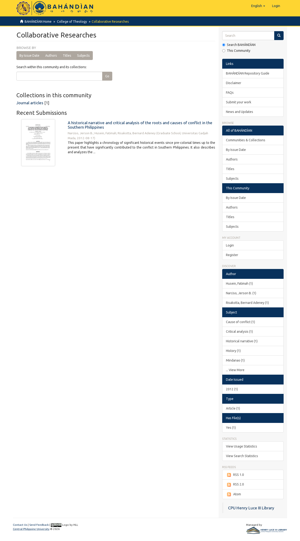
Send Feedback (39, 524)
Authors (51, 55)
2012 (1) (232, 389)
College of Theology (71, 21)
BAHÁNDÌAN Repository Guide (247, 73)
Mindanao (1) (235, 360)
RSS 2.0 (235, 484)
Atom (233, 494)
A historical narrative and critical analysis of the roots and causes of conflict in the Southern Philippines (140, 124)
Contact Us (20, 524)
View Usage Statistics (241, 446)
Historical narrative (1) (242, 341)
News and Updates (239, 112)
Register (232, 255)
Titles (67, 55)
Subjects (83, 55)
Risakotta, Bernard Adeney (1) (247, 303)
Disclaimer (233, 83)
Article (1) (233, 408)
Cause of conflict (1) (240, 322)
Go (107, 76)
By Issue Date (29, 55)
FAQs (230, 92)
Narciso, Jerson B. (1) (241, 293)
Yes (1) (231, 427)
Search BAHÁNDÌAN (238, 45)
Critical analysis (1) (239, 331)
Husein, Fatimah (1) (239, 283)
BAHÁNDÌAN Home (38, 21)
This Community (236, 50)
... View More (235, 370)
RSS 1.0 (235, 475)
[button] (258, 6)
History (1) (233, 351)
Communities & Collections (245, 140)
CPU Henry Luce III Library (251, 508)
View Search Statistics (242, 456)
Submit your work (238, 102)
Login (230, 245)
